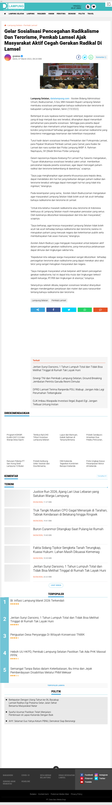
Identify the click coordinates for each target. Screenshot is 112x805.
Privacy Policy (78, 797)
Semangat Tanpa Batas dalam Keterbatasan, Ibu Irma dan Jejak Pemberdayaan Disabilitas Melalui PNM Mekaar (59, 674)
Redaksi (31, 797)
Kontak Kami (42, 797)
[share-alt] (38, 310)
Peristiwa (69, 14)
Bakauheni (8, 778)
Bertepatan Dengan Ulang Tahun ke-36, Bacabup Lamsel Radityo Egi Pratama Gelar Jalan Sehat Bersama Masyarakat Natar (34, 705)
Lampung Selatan (18, 14)
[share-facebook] (78, 57)
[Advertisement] (16, 107)
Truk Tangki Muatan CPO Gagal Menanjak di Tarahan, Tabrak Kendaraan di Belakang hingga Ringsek (69, 516)
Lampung (34, 14)
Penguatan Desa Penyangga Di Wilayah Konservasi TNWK (55, 636)
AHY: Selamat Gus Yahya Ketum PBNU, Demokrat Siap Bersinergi (42, 723)
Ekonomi (81, 14)
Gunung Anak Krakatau (9, 785)
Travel (102, 14)
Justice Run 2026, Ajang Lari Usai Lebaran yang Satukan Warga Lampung (67, 494)
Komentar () (101, 57)
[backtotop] (56, 771)
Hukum (57, 14)
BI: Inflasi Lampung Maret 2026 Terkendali (44, 601)
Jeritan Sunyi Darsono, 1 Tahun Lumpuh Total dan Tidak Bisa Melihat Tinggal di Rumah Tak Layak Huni (70, 572)
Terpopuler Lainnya (56, 688)
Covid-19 (25, 778)
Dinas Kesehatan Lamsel (67, 779)
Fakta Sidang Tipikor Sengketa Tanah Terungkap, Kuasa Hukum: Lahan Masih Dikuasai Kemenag (65, 553)
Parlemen (46, 14)
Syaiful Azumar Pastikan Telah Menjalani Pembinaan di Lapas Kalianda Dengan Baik (31, 716)
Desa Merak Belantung (45, 779)
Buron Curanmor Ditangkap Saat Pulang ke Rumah (68, 532)
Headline (25, 784)
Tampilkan (102, 476)
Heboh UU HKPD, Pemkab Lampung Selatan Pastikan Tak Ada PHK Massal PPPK (58, 656)
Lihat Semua (56, 585)
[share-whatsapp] (91, 57)
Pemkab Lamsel (32, 25)
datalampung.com (59, 98)
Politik (92, 14)
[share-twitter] (84, 57)
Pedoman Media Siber (60, 797)
